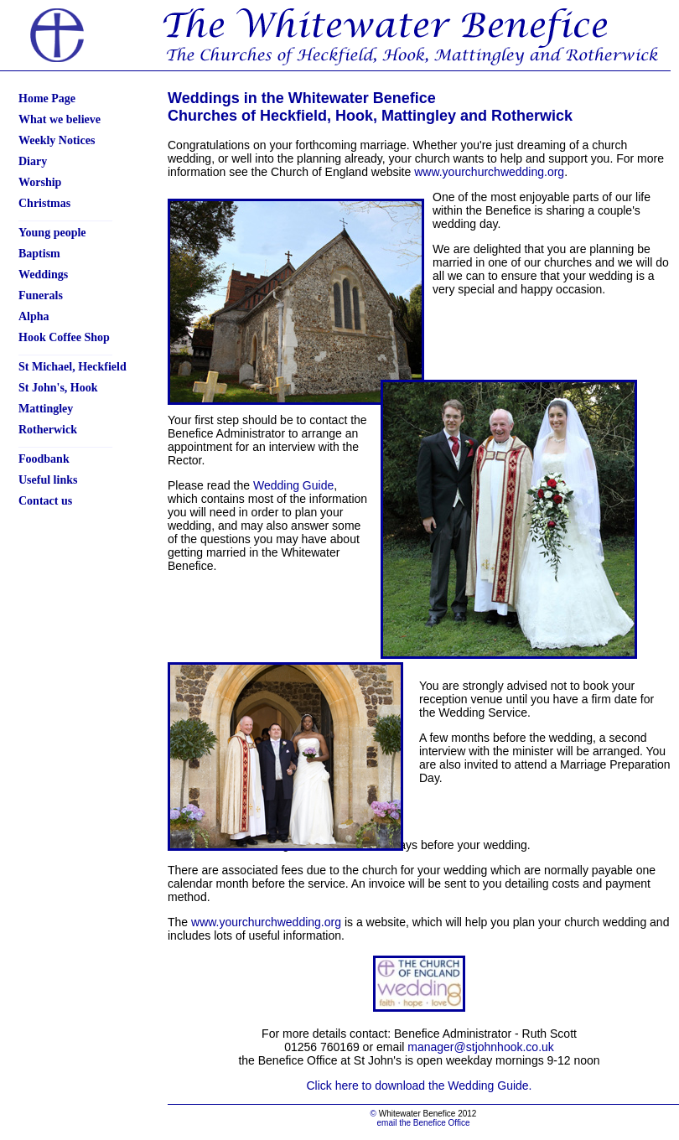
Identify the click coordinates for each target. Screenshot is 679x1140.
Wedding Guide (293, 485)
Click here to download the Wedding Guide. (418, 1085)
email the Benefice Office (423, 1122)
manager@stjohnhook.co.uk (480, 1047)
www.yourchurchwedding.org (489, 172)
